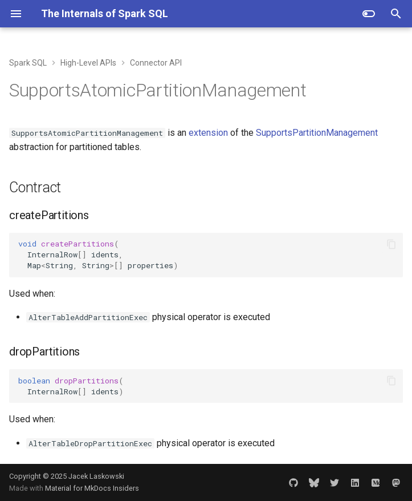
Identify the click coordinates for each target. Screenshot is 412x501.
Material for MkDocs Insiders (92, 488)
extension (208, 132)
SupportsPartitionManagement (317, 132)
